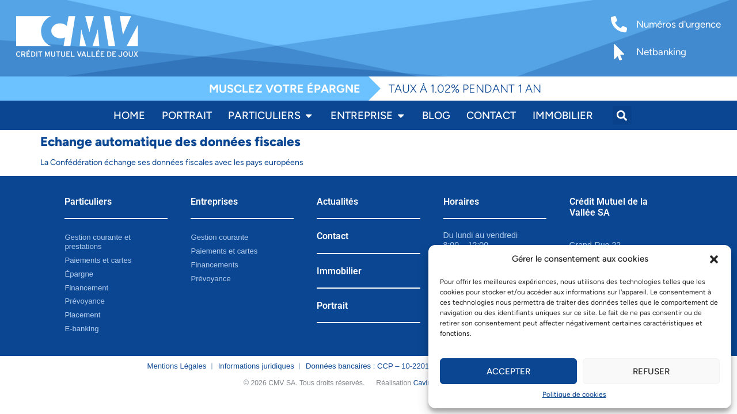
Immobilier (339, 271)
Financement (86, 287)
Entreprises (214, 201)
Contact (332, 236)
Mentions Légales (177, 366)
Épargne (78, 274)
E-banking (81, 328)
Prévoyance (84, 301)
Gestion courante (219, 237)
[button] (714, 259)
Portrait (332, 305)
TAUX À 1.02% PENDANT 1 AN (465, 88)
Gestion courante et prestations (97, 242)
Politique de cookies (574, 394)
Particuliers (88, 201)
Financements (214, 264)
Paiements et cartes (97, 260)
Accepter (508, 371)
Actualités (337, 201)
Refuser (651, 371)
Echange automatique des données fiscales (170, 142)
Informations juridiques (256, 366)
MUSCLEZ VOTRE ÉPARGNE (284, 88)
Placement (82, 314)
